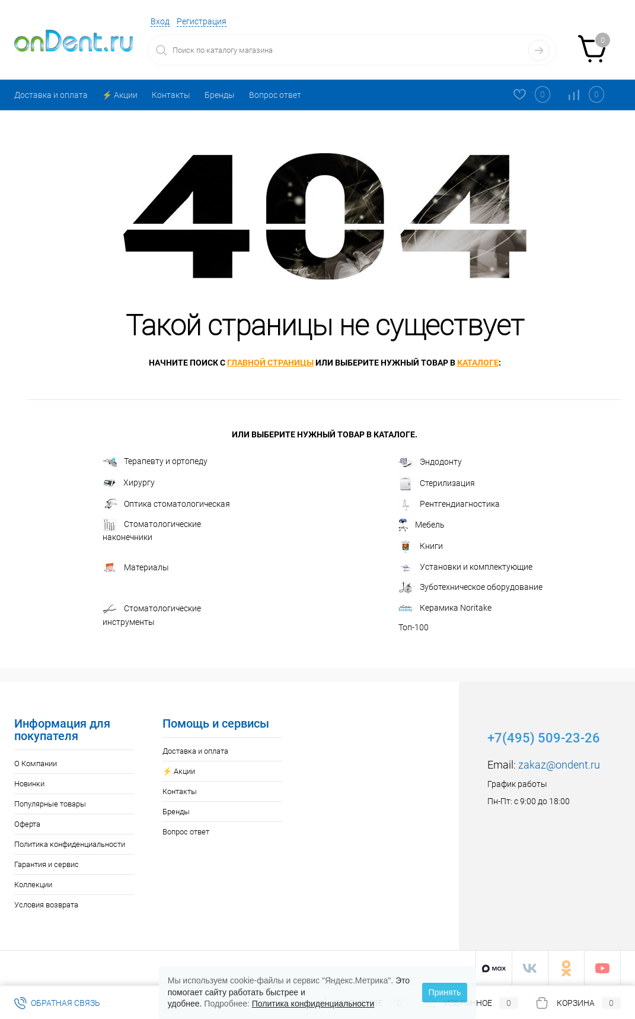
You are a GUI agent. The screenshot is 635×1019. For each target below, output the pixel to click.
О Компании (35, 763)
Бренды (220, 95)
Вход (160, 21)
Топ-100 (413, 627)
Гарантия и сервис (46, 864)
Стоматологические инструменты (152, 614)
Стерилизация (436, 484)
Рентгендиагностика (449, 505)
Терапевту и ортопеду (155, 461)
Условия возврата (46, 904)
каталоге (478, 362)
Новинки (29, 783)
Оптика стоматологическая (166, 505)
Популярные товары (50, 803)
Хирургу (129, 483)
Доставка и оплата (51, 95)
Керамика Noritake (445, 607)
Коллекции (33, 884)
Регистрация (201, 21)
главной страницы (270, 362)
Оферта (27, 824)
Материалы (136, 568)
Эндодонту (430, 462)
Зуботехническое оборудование (470, 587)
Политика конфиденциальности (69, 844)
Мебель (421, 525)
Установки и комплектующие (465, 567)
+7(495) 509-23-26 (543, 738)
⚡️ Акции (120, 95)
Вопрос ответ (275, 95)
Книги (420, 546)
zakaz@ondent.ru (559, 764)
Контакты (171, 95)
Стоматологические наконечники (152, 530)
